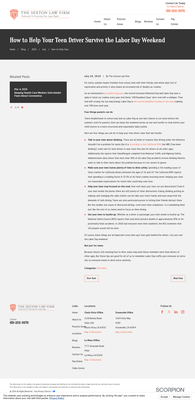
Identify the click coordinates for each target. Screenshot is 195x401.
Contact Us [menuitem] (160, 21)
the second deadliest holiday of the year (154, 101)
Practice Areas (79, 326)
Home (75, 312)
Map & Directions (92, 332)
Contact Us (77, 354)
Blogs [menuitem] (138, 21)
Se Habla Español (175, 6)
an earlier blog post (114, 93)
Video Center (78, 368)
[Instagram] (182, 311)
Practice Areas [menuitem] (121, 21)
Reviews (76, 347)
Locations (77, 333)
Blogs (75, 340)
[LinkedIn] (175, 311)
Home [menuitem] (97, 21)
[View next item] (22, 107)
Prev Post (91, 278)
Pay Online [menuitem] (174, 21)
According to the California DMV (145, 144)
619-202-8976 (175, 11)
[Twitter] (169, 311)
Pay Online (77, 361)
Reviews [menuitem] (148, 21)
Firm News (102, 268)
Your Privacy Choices (44, 391)
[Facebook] (162, 311)
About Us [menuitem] (107, 21)
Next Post (178, 278)
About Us (76, 319)
